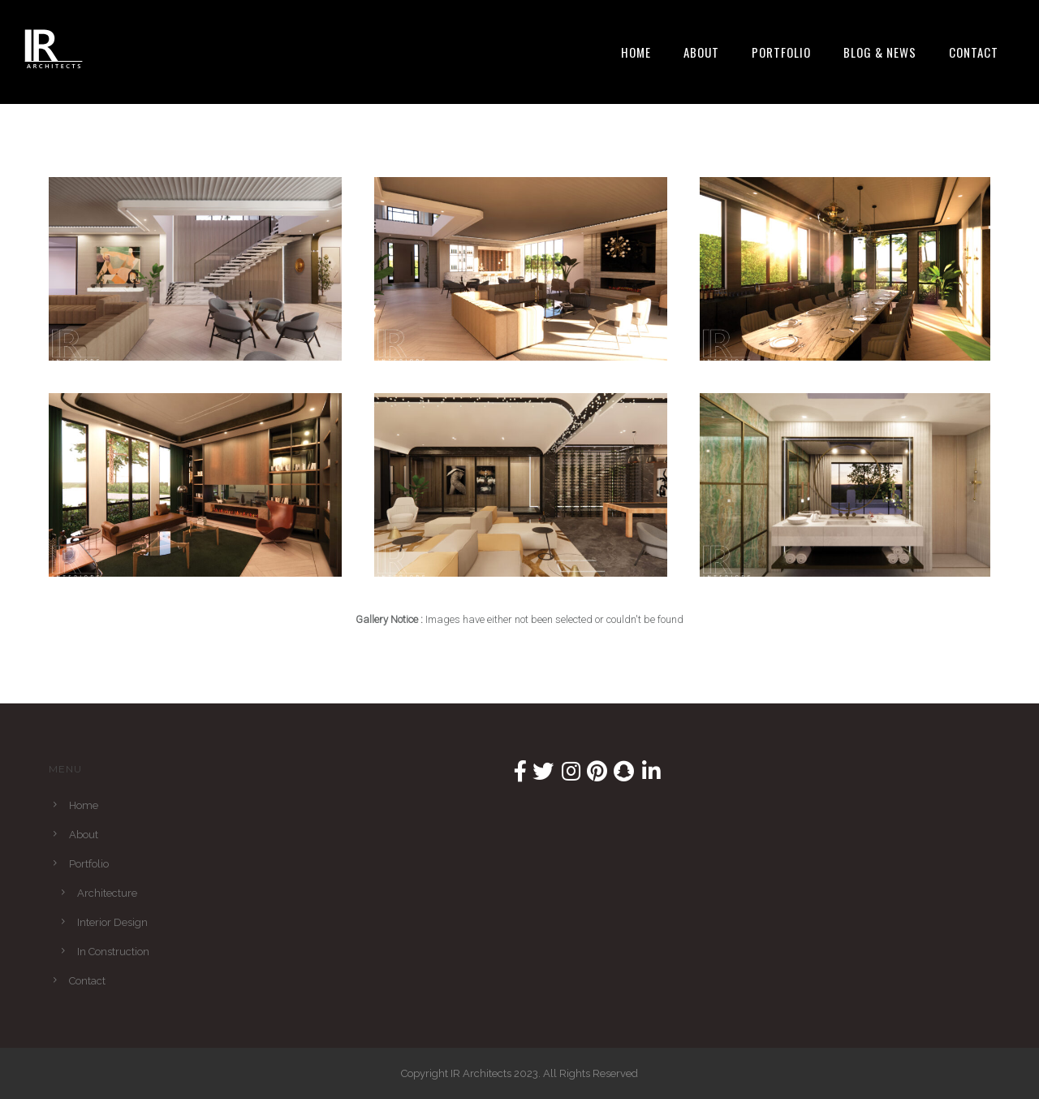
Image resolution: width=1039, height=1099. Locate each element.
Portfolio (781, 52)
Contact (973, 52)
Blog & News (879, 52)
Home (636, 52)
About (701, 52)
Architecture (107, 893)
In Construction (113, 951)
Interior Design (112, 922)
